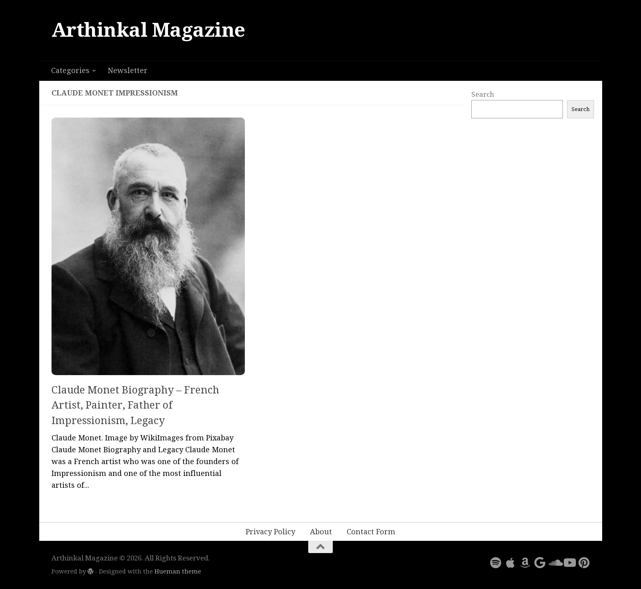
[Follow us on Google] (539, 563)
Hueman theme (178, 571)
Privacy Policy (270, 531)
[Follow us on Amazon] (525, 563)
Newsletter (128, 70)
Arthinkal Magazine (148, 30)
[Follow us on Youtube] (569, 563)
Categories (70, 70)
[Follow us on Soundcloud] (554, 563)
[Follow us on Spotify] (495, 563)
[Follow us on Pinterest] (583, 563)
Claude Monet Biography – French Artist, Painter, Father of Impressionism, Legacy (135, 405)
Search (482, 94)
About (321, 531)
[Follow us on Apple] (510, 563)
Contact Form (371, 531)
